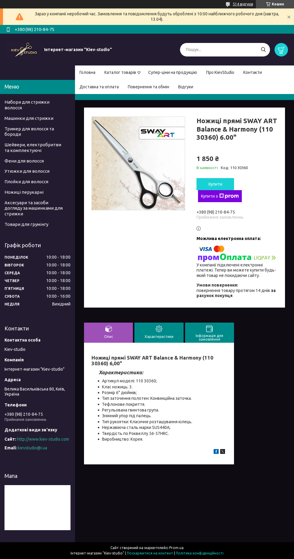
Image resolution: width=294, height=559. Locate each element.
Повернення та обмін (148, 86)
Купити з (220, 196)
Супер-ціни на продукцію (172, 72)
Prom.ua (176, 548)
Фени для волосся (24, 160)
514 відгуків (243, 4)
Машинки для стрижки (28, 118)
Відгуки (185, 86)
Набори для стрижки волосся (27, 104)
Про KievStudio (220, 72)
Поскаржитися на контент (150, 553)
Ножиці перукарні (24, 192)
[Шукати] (263, 49)
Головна (87, 72)
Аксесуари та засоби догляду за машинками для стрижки (33, 208)
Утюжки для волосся (27, 171)
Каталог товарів (120, 72)
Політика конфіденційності (200, 553)
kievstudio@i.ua (32, 447)
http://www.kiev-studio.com (43, 439)
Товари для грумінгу (26, 224)
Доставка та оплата (99, 86)
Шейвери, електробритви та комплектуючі (32, 147)
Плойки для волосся (26, 181)
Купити (215, 184)
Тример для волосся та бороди (29, 131)
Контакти (252, 72)
